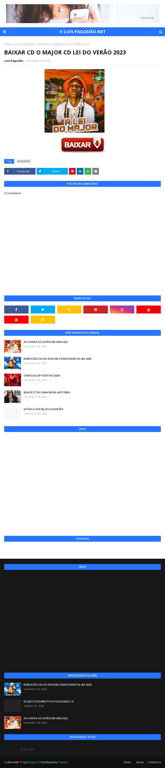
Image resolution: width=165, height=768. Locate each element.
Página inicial (12, 44)
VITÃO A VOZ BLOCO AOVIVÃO (43, 409)
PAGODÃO (28, 44)
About (140, 762)
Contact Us (154, 762)
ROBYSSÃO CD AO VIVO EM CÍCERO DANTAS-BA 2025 (58, 359)
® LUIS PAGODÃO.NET (82, 31)
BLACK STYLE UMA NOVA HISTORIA (47, 392)
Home (127, 762)
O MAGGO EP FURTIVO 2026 (42, 375)
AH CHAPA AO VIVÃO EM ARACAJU (46, 342)
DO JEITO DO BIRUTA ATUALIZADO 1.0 (48, 701)
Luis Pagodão (13, 61)
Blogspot (32, 762)
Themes (63, 762)
